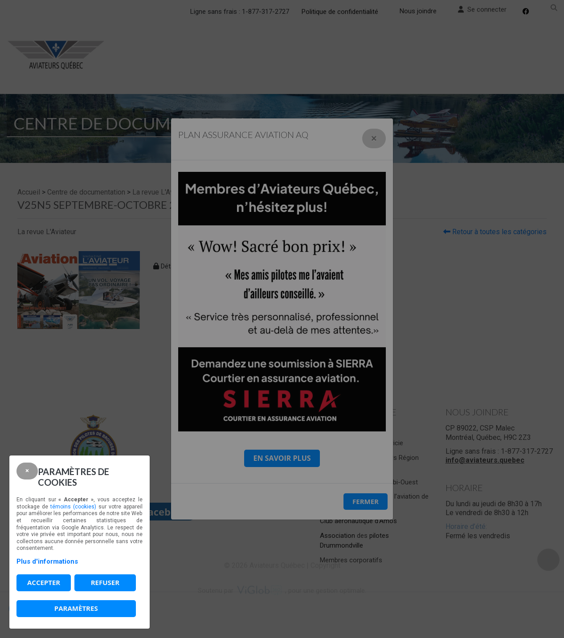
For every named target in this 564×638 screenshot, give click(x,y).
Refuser (105, 582)
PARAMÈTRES (76, 608)
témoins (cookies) (73, 507)
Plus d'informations (47, 561)
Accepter (43, 582)
